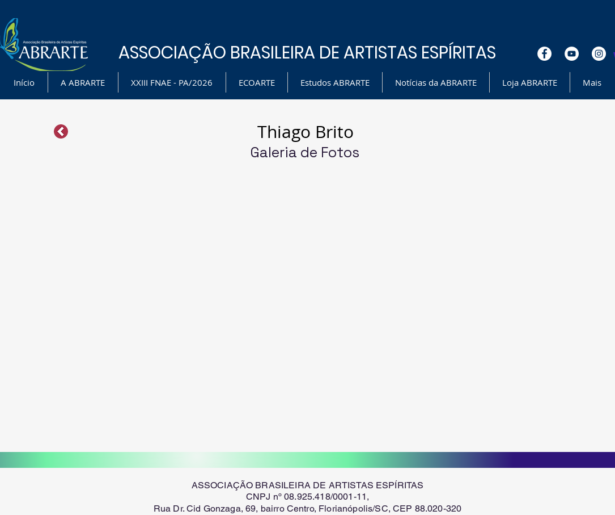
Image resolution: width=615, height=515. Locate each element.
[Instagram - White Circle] (599, 54)
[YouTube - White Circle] (572, 54)
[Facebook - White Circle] (544, 54)
